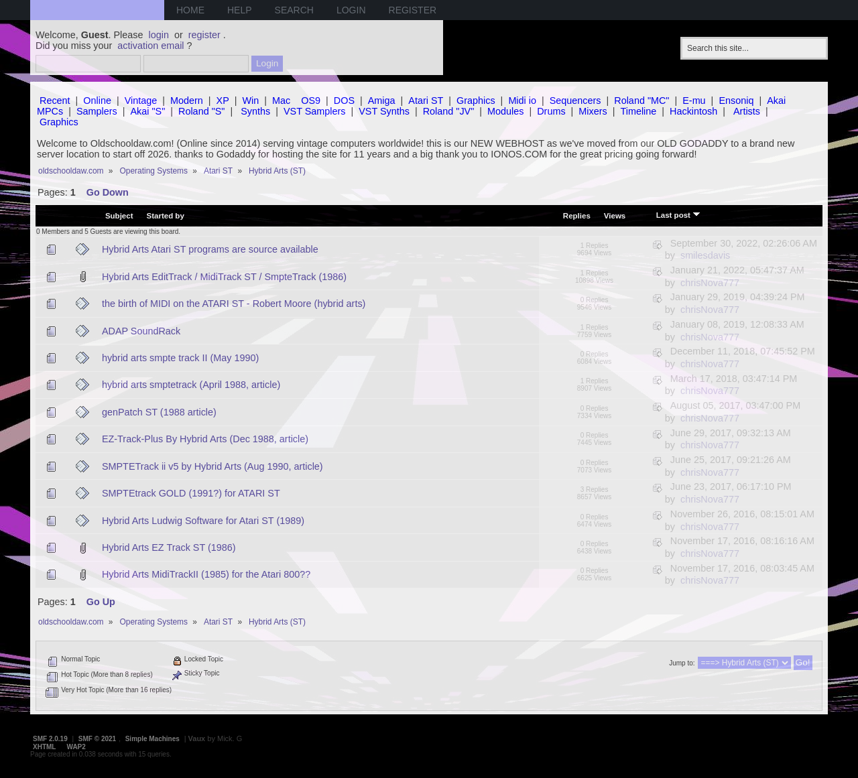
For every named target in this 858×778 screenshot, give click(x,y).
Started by (165, 216)
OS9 (310, 100)
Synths (255, 111)
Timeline (638, 111)
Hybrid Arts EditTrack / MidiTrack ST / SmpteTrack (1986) (224, 276)
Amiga (381, 100)
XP (223, 100)
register (204, 34)
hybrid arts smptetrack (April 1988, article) (191, 384)
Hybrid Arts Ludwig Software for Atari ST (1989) (203, 520)
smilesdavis (705, 255)
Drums (551, 111)
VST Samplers (315, 111)
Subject (119, 216)
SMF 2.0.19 (50, 738)
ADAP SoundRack (141, 331)
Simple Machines (152, 738)
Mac (281, 100)
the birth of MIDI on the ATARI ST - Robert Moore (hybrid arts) (234, 303)
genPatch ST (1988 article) (159, 412)
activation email (150, 45)
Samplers (96, 111)
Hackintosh (693, 111)
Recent (55, 100)
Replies (577, 216)
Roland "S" (201, 111)
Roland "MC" (641, 100)
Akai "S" (147, 111)
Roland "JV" (449, 111)
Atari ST (425, 100)
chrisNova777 (709, 282)
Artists (746, 111)
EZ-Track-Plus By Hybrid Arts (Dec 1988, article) (205, 439)
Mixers (592, 111)
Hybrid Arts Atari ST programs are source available (210, 249)
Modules (505, 111)
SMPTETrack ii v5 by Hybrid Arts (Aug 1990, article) (212, 466)
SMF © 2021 (97, 738)
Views (614, 216)
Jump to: (681, 663)
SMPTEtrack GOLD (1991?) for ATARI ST (191, 493)
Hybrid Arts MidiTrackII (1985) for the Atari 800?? (206, 574)
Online (97, 100)
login (159, 34)
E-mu (693, 100)
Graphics (475, 100)
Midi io (522, 100)
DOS (344, 100)
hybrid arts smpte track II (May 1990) (180, 357)
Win (251, 100)
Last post (678, 214)
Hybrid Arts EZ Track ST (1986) (169, 547)
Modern (186, 100)
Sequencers (575, 100)
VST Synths (384, 111)
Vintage (141, 100)
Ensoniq (736, 100)
